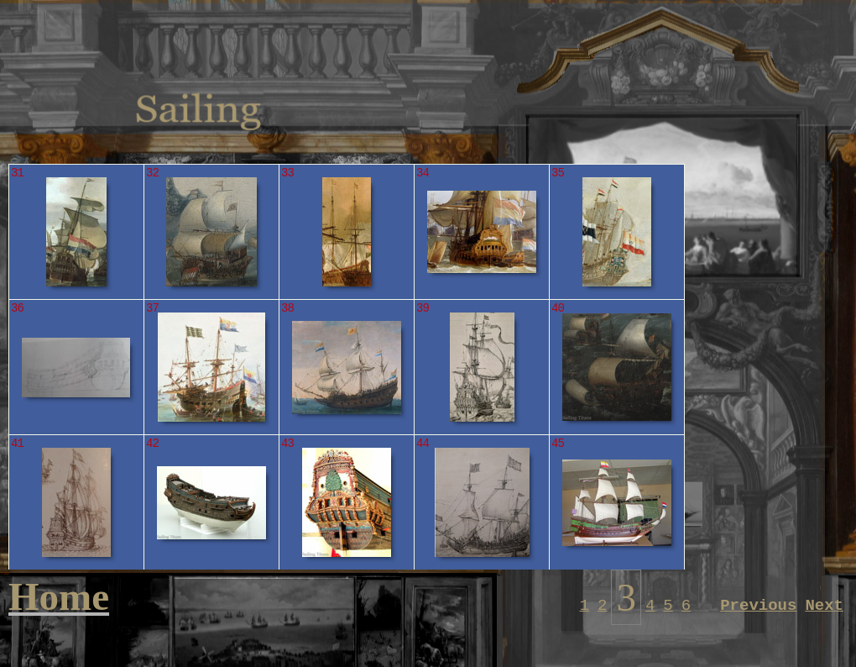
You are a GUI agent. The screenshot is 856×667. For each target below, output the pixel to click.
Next (824, 605)
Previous (758, 605)
